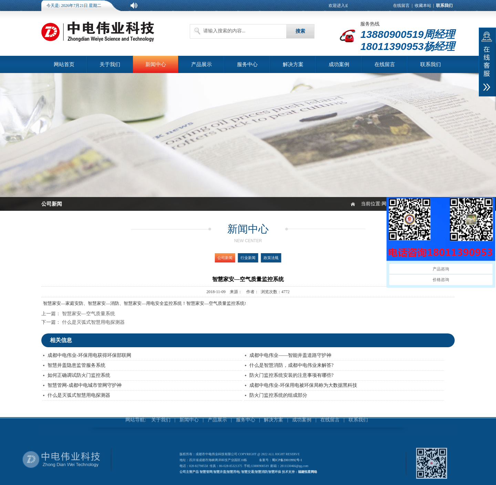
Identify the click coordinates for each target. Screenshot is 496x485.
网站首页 (64, 64)
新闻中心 (155, 64)
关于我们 (110, 64)
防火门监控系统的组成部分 (278, 395)
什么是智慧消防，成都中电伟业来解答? (291, 365)
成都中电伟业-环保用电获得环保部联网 (89, 355)
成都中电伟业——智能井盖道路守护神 (290, 355)
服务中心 (247, 64)
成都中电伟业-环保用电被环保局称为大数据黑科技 (303, 385)
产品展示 (201, 64)
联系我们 (430, 64)
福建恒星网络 (298, 470)
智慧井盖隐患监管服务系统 (76, 365)
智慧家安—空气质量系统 (88, 313)
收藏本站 (423, 5)
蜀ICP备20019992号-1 (282, 460)
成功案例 (339, 64)
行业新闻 (248, 257)
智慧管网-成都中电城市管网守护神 (85, 385)
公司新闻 (230, 257)
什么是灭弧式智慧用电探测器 (93, 322)
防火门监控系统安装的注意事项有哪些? (291, 375)
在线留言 (401, 5)
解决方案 (293, 64)
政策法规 (266, 257)
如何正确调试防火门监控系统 (79, 375)
